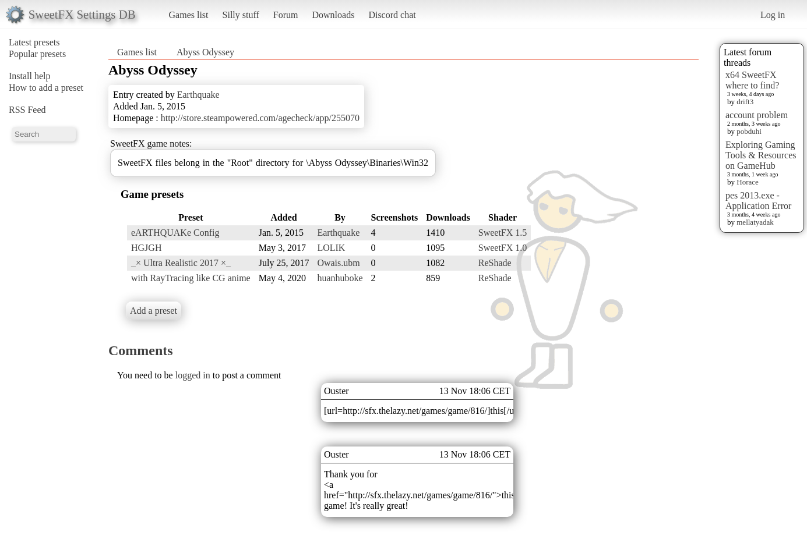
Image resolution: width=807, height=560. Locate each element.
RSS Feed (27, 110)
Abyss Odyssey (205, 52)
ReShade (495, 263)
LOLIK (331, 248)
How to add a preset (46, 88)
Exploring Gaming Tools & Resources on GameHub (761, 155)
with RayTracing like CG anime (191, 278)
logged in (192, 375)
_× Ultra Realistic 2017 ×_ (181, 263)
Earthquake (198, 95)
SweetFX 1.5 (502, 233)
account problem (756, 115)
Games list (189, 15)
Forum (285, 15)
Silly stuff (241, 15)
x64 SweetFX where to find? (752, 80)
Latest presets (34, 42)
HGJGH (146, 248)
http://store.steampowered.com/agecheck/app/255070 (260, 118)
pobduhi (749, 131)
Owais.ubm (338, 263)
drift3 (744, 101)
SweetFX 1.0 (502, 248)
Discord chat (391, 15)
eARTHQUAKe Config (175, 233)
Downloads (333, 15)
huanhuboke (339, 278)
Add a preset (153, 311)
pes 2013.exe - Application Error (758, 200)
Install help (30, 76)
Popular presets (37, 54)
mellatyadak (755, 222)
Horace (747, 182)
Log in (772, 15)
